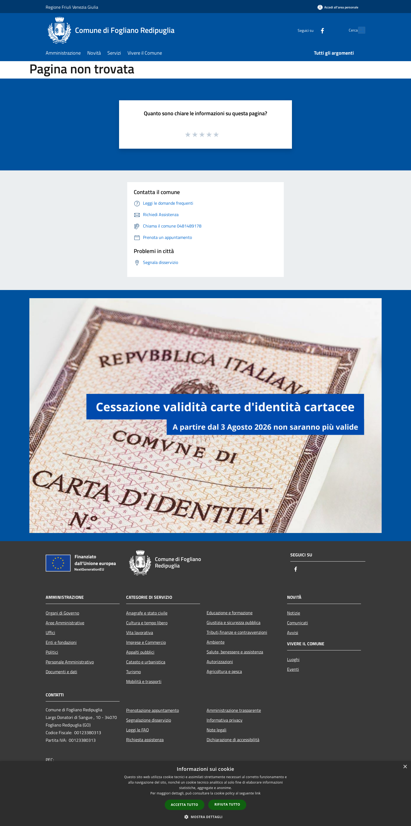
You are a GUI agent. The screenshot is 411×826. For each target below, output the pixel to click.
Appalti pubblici (140, 652)
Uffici (50, 632)
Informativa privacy (224, 720)
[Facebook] (310, 30)
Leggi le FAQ (137, 730)
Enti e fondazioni (61, 642)
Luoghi (293, 659)
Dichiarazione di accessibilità (233, 739)
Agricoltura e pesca (224, 671)
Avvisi (292, 632)
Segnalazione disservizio (148, 720)
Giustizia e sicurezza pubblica (233, 622)
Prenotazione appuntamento (152, 710)
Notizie (293, 613)
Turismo (133, 671)
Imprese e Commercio (146, 642)
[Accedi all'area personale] (337, 7)
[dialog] (205, 793)
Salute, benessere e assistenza (235, 652)
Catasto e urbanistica (145, 662)
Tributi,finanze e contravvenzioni (237, 632)
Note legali (216, 730)
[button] (205, 816)
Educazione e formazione (230, 612)
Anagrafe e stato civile (146, 613)
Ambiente (216, 642)
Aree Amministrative (65, 622)
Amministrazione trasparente (234, 710)
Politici (52, 652)
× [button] (405, 767)
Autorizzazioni (220, 661)
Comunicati (297, 622)
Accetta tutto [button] (184, 804)
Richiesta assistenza (145, 739)
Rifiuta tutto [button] (227, 804)
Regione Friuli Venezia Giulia (72, 7)
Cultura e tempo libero (146, 622)
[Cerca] (358, 30)
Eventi (293, 669)
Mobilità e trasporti (143, 681)
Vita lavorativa (139, 632)
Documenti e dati (61, 671)
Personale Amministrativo (70, 662)
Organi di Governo (62, 613)
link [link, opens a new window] (258, 793)
